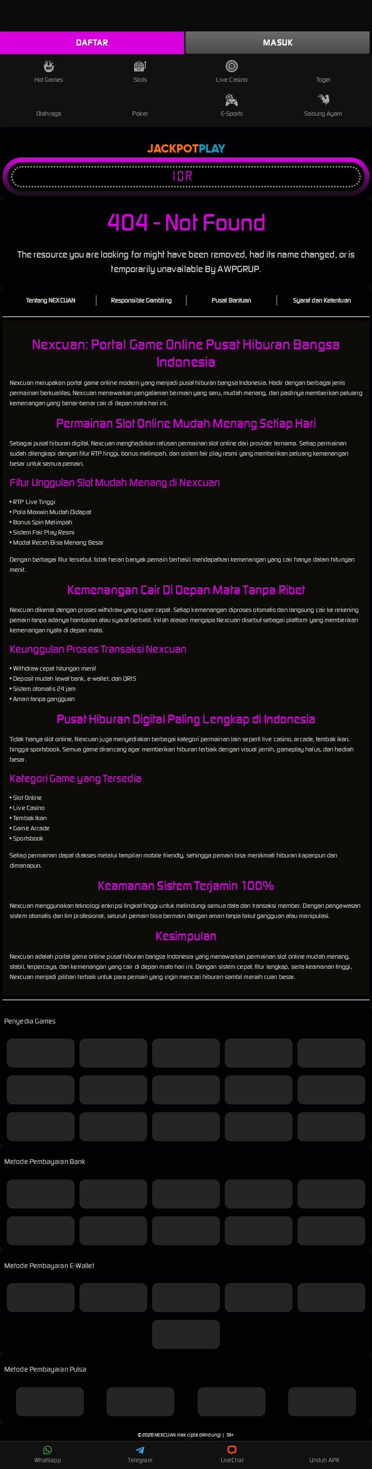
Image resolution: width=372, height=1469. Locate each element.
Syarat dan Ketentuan (322, 300)
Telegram (140, 1454)
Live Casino (232, 72)
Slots (140, 72)
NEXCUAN (165, 1435)
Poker (140, 106)
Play (212, 149)
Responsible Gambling (141, 300)
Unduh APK (325, 1454)
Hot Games (48, 72)
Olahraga (48, 106)
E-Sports (232, 106)
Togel (323, 72)
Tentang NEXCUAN (51, 300)
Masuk (278, 42)
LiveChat (232, 1454)
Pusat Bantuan (231, 300)
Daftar (92, 42)
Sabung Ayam (323, 106)
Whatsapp (47, 1454)
